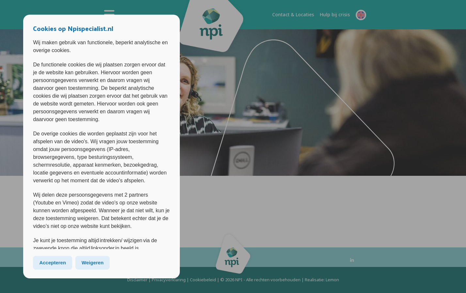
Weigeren (92, 262)
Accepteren (52, 262)
